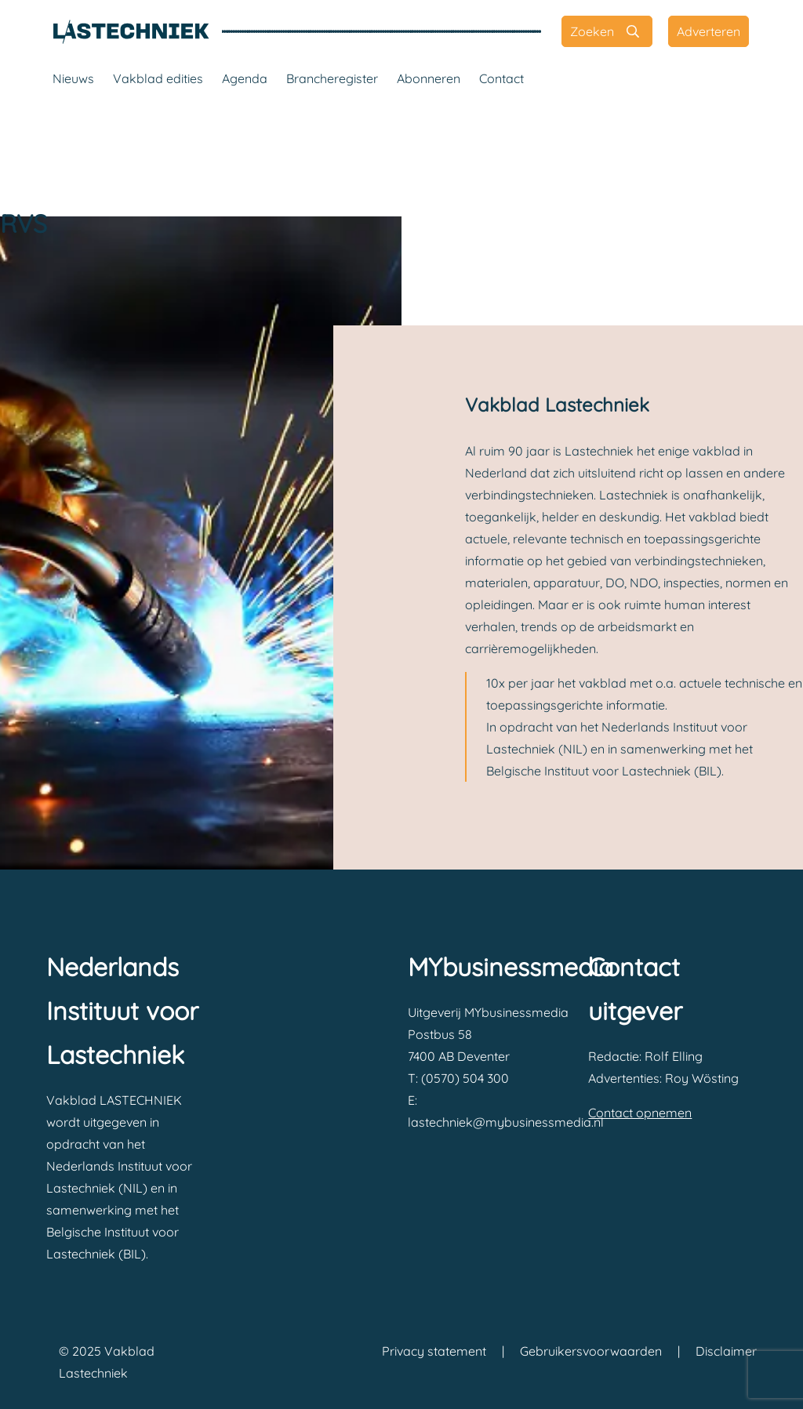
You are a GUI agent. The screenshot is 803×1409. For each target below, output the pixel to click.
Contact (501, 78)
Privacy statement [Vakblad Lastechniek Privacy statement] (434, 1351)
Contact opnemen (640, 1112)
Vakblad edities (158, 78)
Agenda (244, 78)
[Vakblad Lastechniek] (131, 31)
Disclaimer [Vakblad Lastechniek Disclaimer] (726, 1351)
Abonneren (428, 78)
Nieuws (73, 78)
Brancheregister (332, 78)
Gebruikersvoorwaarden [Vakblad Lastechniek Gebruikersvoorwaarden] (591, 1351)
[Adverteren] (708, 31)
